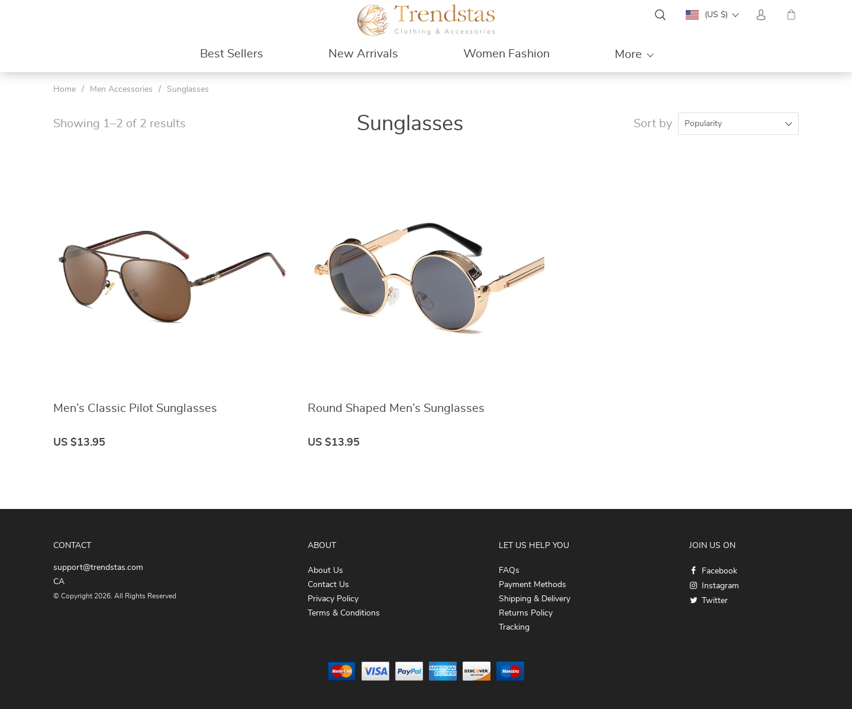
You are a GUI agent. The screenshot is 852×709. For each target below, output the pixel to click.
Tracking (514, 627)
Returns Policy (526, 613)
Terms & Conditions (344, 613)
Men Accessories (121, 89)
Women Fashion (506, 54)
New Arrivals (363, 54)
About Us (325, 570)
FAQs (509, 570)
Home (64, 89)
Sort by (653, 124)
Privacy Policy (333, 599)
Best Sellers (231, 54)
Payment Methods (532, 585)
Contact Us (328, 585)
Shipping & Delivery (534, 599)
